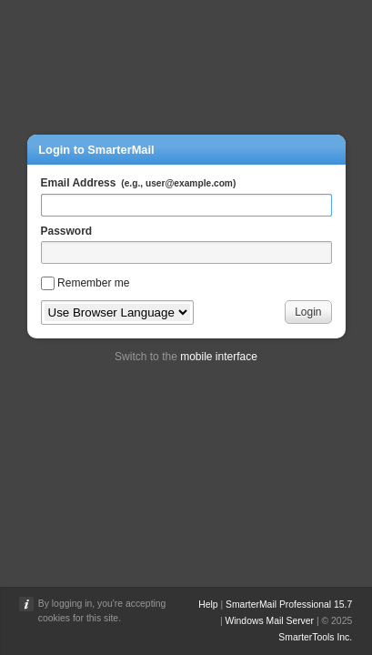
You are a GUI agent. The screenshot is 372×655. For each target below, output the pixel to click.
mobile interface (218, 356)
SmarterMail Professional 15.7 (289, 605)
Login (308, 312)
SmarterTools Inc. (315, 637)
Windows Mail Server (269, 621)
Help (207, 605)
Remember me (93, 283)
